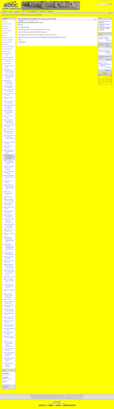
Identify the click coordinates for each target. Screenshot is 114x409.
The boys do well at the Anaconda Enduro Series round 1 (9, 138)
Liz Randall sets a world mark (9, 333)
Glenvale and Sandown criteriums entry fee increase (9, 71)
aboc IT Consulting (66, 395)
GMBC (40, 29)
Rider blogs (7, 51)
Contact (110, 0)
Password (5, 377)
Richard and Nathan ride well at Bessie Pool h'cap (9, 76)
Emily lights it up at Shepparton (9, 306)
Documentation (8, 30)
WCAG (49, 405)
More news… (108, 70)
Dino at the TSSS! (9, 129)
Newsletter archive (9, 37)
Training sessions (8, 48)
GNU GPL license (79, 397)
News (100, 34)
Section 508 (42, 405)
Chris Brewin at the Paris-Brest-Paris (9, 102)
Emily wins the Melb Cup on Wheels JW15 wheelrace (9, 226)
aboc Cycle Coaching (41, 5)
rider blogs (50, 11)
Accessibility (104, 0)
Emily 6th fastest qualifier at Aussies (9, 253)
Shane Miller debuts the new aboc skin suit (9, 177)
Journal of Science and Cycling (9, 60)
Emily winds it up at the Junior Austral (9, 317)
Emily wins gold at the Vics (9, 321)
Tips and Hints (8, 23)
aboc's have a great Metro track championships (9, 220)
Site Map (99, 0)
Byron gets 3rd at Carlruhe (9, 147)
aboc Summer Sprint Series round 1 (9, 302)
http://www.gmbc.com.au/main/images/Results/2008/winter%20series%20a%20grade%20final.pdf (42, 37)
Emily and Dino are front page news (9, 132)
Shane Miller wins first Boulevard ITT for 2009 (9, 286)
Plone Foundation (61, 397)
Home (4, 11)
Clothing (6, 44)
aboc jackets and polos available (9, 86)
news (23, 11)
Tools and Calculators (9, 46)
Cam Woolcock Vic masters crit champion (9, 365)
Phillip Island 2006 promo (9, 66)
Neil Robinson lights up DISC (9, 143)
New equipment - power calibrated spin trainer (9, 112)
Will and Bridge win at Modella (9, 349)
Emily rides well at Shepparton (9, 212)
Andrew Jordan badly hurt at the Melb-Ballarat (8, 295)
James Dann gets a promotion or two (9, 325)
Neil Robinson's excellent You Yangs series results (9, 157)
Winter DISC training (104, 21)
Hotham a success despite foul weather (9, 310)
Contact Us (42, 11)
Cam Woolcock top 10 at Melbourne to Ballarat (9, 151)
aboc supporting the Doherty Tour (9, 172)
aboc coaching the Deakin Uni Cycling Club (9, 281)
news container (15, 14)
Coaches (7, 26)
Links (6, 35)
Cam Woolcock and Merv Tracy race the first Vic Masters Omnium (9, 272)
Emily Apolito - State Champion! (9, 126)
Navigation (5, 18)
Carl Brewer (21, 20)
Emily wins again (9, 197)
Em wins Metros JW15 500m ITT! (9, 215)
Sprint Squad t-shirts (9, 276)
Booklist (6, 28)
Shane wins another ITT (9, 290)
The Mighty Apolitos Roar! (9, 314)
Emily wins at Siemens (8, 181)
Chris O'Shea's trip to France (9, 94)
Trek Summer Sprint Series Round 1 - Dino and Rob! (9, 107)
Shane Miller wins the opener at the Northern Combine (9, 266)
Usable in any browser (72, 405)
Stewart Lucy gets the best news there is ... (9, 338)
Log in (110, 13)
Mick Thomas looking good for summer (8, 193)
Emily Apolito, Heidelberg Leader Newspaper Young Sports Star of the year (9, 247)
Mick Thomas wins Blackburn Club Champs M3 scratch (9, 121)
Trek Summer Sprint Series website (9, 90)
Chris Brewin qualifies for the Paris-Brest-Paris (9, 82)
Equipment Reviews (9, 57)
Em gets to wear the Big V (9, 234)
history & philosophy (32, 11)
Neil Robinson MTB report (9, 208)
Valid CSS (64, 405)
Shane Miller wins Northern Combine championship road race (9, 187)
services (17, 11)
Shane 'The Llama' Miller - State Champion (9, 168)
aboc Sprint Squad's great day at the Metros (9, 359)
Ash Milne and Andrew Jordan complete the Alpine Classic (9, 240)
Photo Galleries (8, 42)
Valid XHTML (57, 405)
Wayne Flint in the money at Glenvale (9, 200)
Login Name (6, 373)
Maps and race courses (8, 54)
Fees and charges (8, 39)
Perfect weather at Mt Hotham (9, 257)
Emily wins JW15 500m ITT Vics (9, 230)
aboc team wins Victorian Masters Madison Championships (9, 344)
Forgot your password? (6, 386)
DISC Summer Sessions (104, 27)
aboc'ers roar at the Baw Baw (9, 261)
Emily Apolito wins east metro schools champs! (9, 162)
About (10, 11)
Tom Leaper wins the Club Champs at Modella (9, 354)
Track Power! (8, 299)
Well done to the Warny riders (8, 204)
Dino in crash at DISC (8, 98)
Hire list (6, 32)
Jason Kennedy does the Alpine (10, 329)
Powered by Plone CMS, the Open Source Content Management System (57, 402)
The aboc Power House (8, 116)
